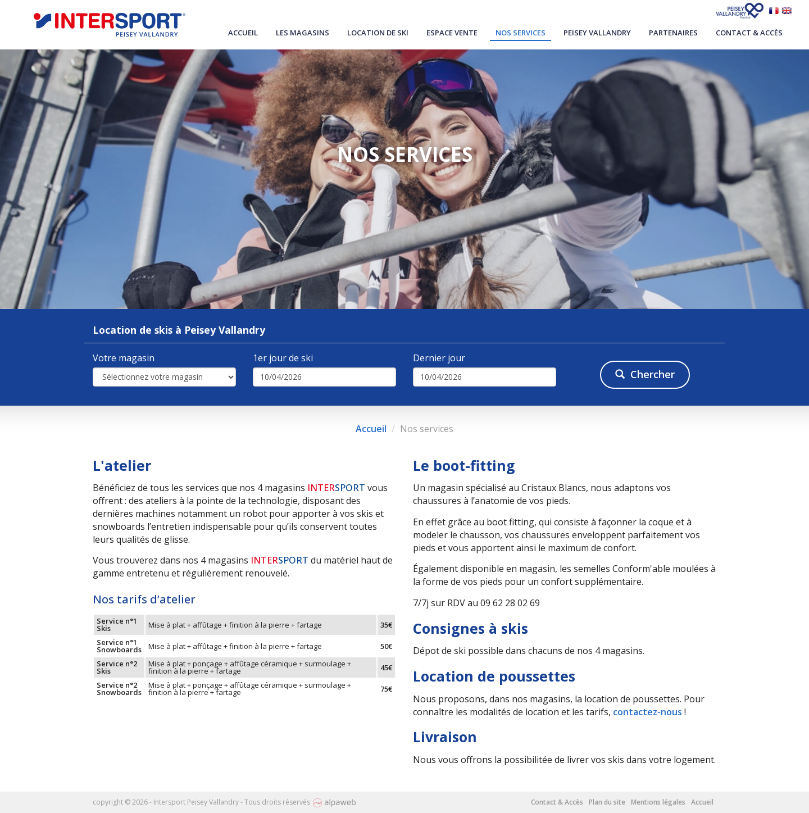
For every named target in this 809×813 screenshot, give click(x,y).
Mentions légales (658, 802)
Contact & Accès (749, 33)
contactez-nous (647, 712)
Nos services (521, 33)
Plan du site (607, 802)
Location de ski (377, 33)
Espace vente (452, 33)
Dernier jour (439, 358)
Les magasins (302, 33)
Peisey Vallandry (597, 33)
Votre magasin (123, 358)
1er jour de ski (283, 358)
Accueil (243, 33)
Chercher (645, 374)
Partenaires (673, 33)
